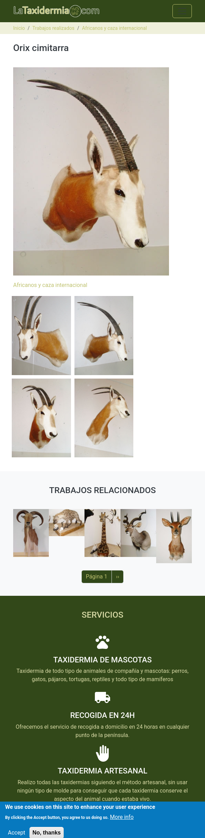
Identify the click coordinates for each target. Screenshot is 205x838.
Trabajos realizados (53, 28)
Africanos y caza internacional (114, 28)
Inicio (19, 28)
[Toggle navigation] (182, 11)
